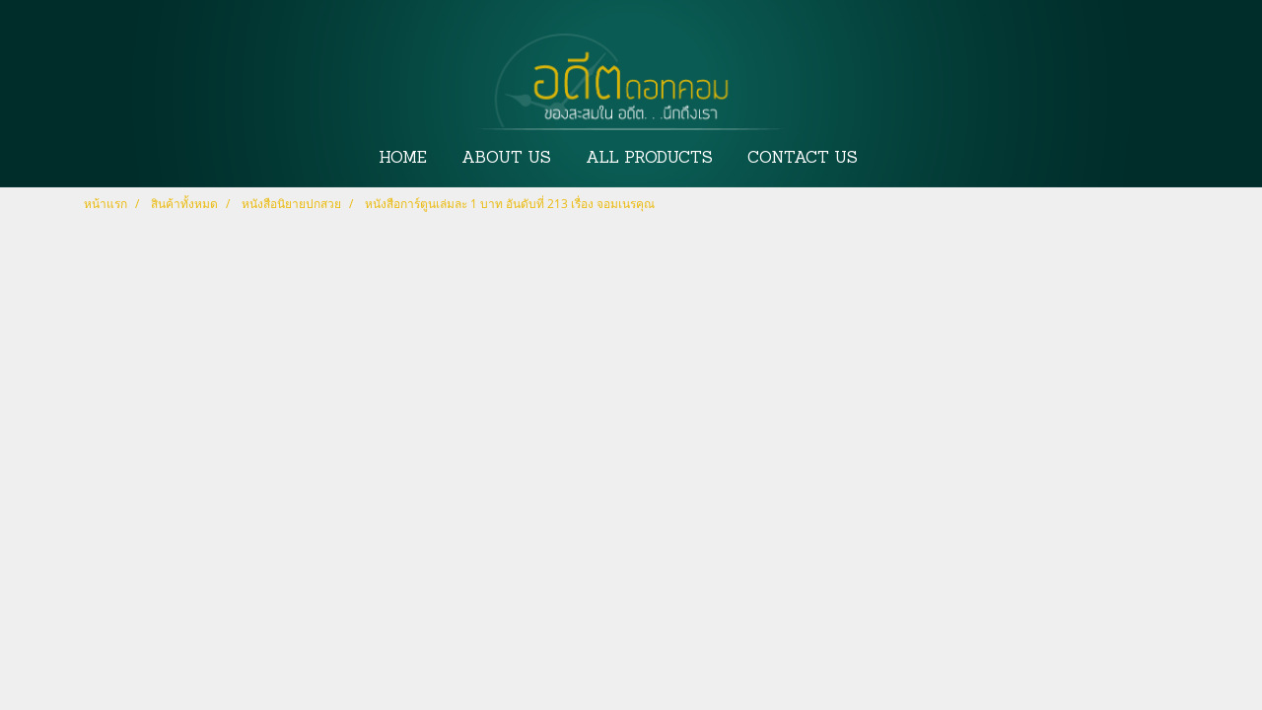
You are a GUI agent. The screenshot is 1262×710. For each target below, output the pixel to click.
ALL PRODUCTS (649, 159)
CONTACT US (802, 159)
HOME (403, 159)
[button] (893, 159)
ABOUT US (506, 159)
